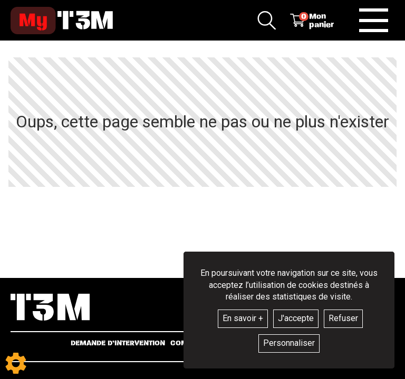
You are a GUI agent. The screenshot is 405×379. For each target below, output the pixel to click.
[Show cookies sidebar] (15, 363)
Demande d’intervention (118, 343)
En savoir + (243, 318)
